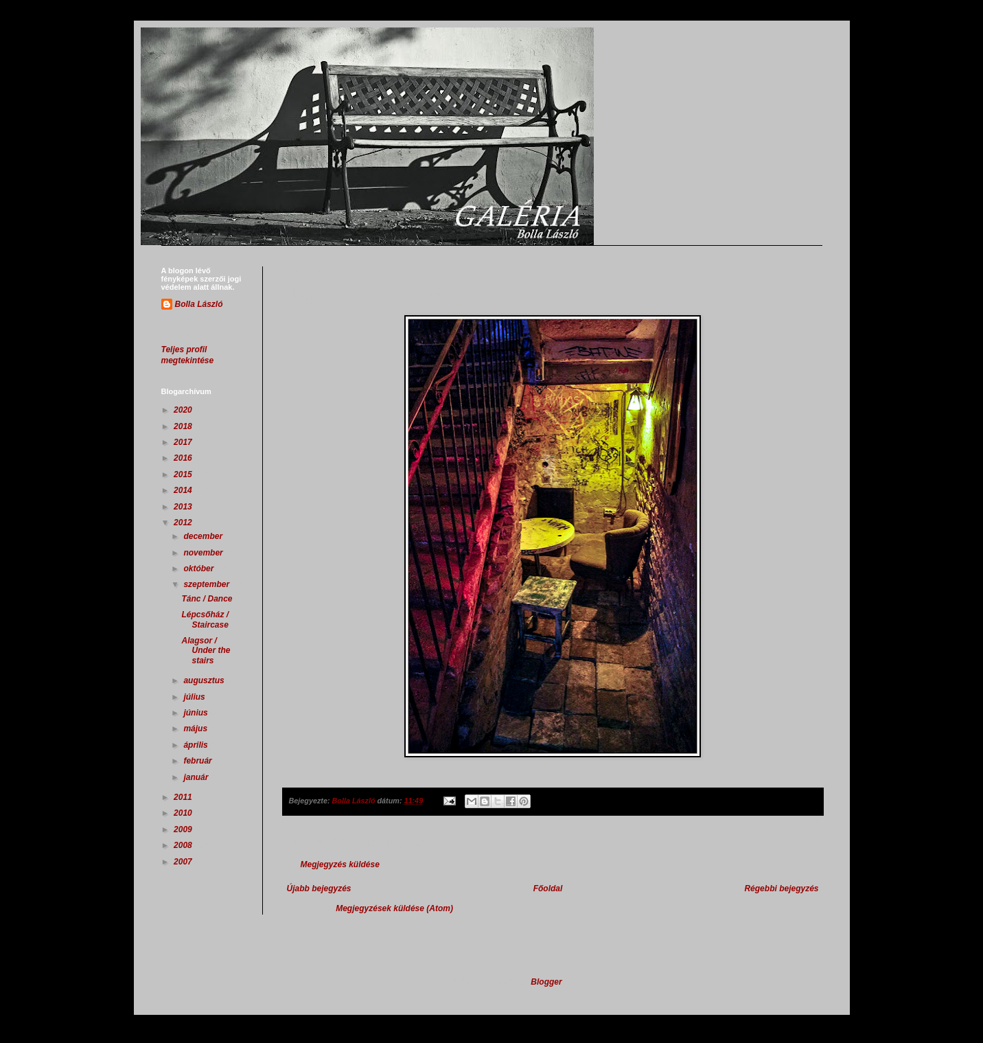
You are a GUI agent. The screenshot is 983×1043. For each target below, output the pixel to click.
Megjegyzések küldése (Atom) (394, 908)
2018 (184, 426)
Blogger (546, 982)
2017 (184, 442)
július (195, 697)
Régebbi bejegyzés (781, 888)
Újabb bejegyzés (319, 888)
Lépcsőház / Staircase (205, 619)
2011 (184, 797)
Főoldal (548, 888)
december (203, 536)
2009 (184, 829)
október (199, 568)
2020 (184, 410)
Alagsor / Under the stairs (205, 650)
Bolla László (199, 304)
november (204, 553)
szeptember (207, 584)
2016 (184, 458)
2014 (184, 490)
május (196, 728)
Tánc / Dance (206, 599)
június (196, 713)
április (196, 745)
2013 (184, 507)
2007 (184, 862)
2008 (184, 845)
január (196, 777)
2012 (184, 522)
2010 (184, 813)
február (198, 761)
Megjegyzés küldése (340, 864)
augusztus (205, 680)
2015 (184, 474)
